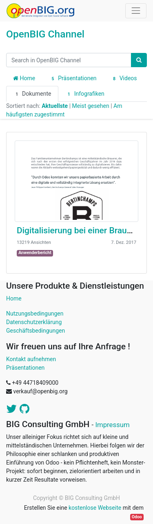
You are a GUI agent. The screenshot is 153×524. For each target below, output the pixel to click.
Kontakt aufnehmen (31, 359)
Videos (124, 78)
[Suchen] (139, 60)
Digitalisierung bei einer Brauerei (79, 230)
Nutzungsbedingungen (34, 313)
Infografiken (84, 94)
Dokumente (32, 94)
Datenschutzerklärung (34, 322)
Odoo (137, 517)
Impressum (112, 425)
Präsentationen (72, 78)
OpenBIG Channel (45, 34)
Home (24, 78)
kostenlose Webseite (95, 507)
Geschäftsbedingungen (35, 330)
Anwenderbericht (34, 252)
